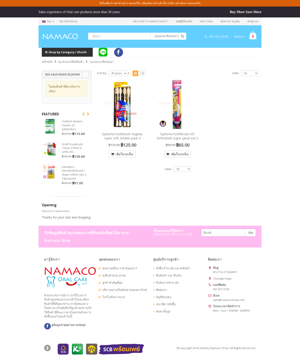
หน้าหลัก (47, 62)
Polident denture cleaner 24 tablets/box (72, 125)
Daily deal (206, 21)
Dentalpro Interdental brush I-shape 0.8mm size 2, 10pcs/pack (74, 172)
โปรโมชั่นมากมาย (113, 297)
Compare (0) (68, 21)
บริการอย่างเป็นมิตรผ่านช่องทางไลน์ (124, 290)
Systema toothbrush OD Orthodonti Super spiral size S (177, 136)
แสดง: (235, 73)
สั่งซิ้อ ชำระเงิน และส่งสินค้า (173, 268)
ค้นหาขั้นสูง (163, 311)
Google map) (222, 278)
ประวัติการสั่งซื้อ (166, 304)
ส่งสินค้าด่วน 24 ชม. (114, 275)
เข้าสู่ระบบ (252, 21)
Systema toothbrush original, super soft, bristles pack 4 (122, 136)
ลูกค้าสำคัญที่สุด (112, 283)
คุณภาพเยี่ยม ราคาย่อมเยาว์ (119, 268)
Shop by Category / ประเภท (65, 52)
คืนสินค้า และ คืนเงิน (169, 275)
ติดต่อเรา (239, 36)
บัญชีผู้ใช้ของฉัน (184, 21)
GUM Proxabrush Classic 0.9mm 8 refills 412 (72, 148)
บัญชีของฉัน (163, 297)
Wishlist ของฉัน (230, 21)
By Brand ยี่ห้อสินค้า (71, 62)
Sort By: (102, 73)
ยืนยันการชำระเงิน (167, 283)
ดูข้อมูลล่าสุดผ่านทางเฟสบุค (65, 325)
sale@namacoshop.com (229, 300)
